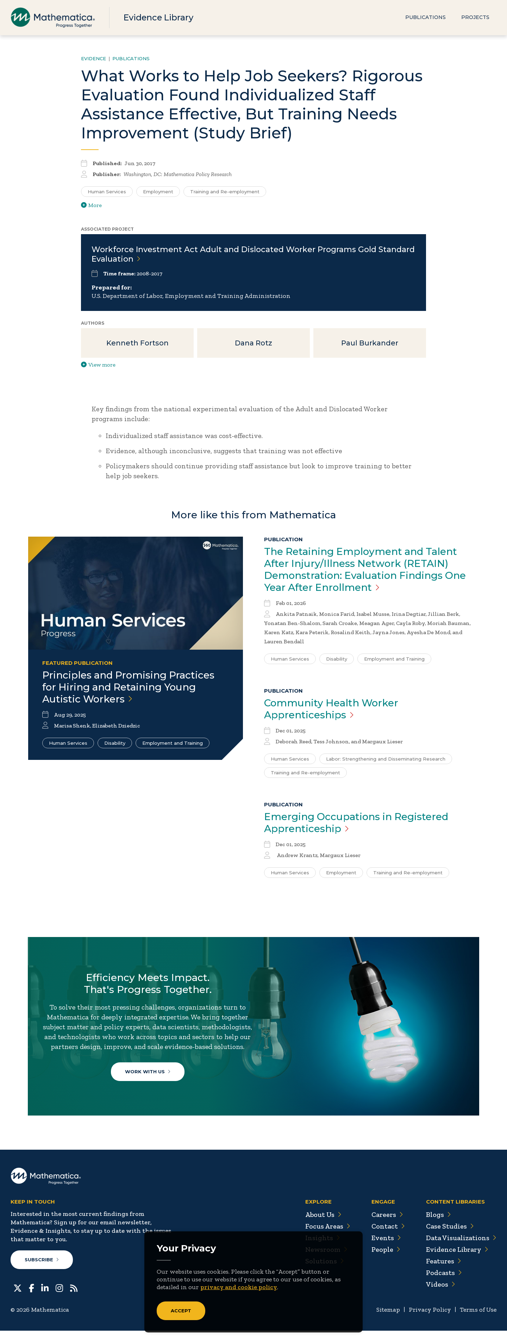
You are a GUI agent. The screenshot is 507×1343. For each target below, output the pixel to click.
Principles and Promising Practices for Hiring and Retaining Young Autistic (129, 687)
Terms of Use (477, 1322)
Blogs (438, 1227)
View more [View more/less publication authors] (98, 365)
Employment (341, 873)
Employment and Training (172, 743)
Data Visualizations (461, 1250)
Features (443, 1273)
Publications (425, 17)
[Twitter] (17, 1300)
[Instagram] (59, 1300)
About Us (322, 1227)
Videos (440, 1297)
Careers (387, 1227)
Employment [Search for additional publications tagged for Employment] (158, 191)
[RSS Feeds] (73, 1300)
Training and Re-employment (305, 773)
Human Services (68, 743)
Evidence (93, 58)
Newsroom (325, 1262)
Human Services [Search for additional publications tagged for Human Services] (107, 191)
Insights (321, 1250)
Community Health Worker (332, 709)
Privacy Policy (429, 1322)
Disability (114, 743)
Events (386, 1250)
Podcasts (444, 1285)
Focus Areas (327, 1239)
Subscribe (42, 1272)
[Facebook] (31, 1300)
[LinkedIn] (45, 1300)
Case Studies (450, 1239)
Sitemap (387, 1322)
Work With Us (148, 1082)
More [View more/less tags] (91, 205)
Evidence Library (159, 17)
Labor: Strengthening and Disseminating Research (385, 759)
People (385, 1262)
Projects (475, 17)
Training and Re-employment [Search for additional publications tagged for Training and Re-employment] (224, 191)
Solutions (323, 1273)
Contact (388, 1239)
